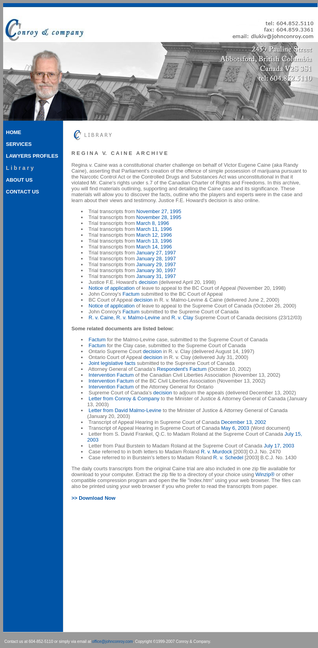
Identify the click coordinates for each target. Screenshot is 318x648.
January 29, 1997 (156, 264)
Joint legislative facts (112, 363)
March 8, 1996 (152, 223)
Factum (130, 294)
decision (148, 282)
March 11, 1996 (154, 229)
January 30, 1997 (156, 270)
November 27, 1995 (158, 211)
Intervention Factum (111, 375)
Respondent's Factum (182, 369)
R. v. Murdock (216, 452)
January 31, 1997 (156, 276)
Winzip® (265, 474)
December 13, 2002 (243, 422)
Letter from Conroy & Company (124, 398)
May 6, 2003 (235, 428)
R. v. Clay (182, 317)
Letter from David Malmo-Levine (125, 410)
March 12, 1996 (154, 235)
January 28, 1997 (156, 258)
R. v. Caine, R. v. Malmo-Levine (124, 317)
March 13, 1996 (154, 241)
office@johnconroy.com (112, 641)
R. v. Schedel (228, 457)
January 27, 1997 (156, 253)
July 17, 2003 (279, 446)
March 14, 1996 (154, 247)
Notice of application (112, 288)
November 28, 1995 (158, 217)
